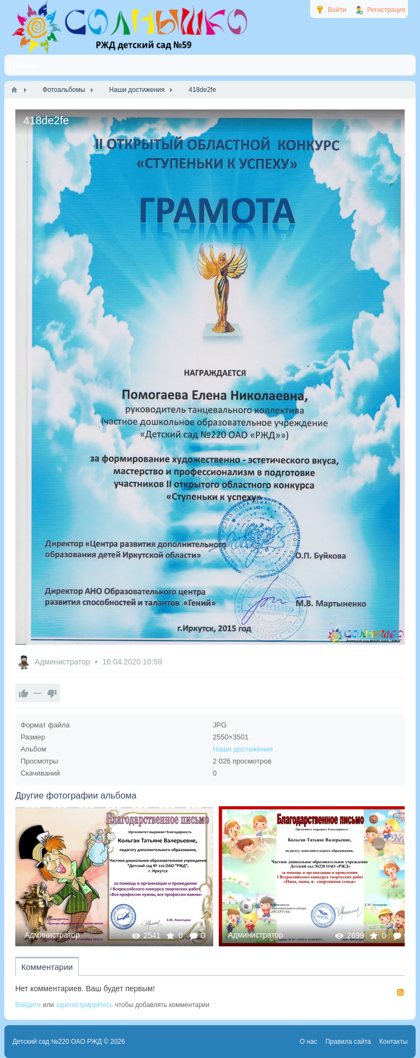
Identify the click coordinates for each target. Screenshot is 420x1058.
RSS (400, 992)
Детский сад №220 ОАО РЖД (57, 1041)
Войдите (28, 1005)
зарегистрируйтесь (84, 1005)
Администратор (63, 661)
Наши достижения (243, 749)
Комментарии (47, 967)
